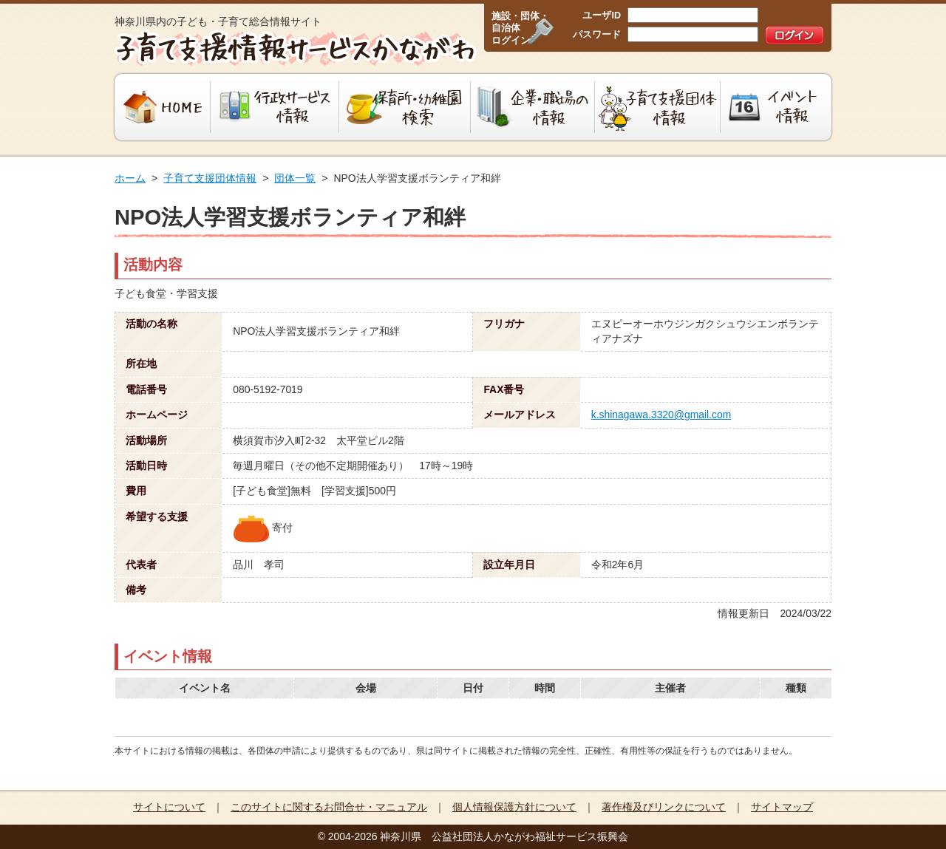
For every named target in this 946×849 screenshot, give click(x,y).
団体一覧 (295, 178)
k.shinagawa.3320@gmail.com (661, 414)
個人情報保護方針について (514, 807)
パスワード (597, 35)
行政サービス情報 (275, 107)
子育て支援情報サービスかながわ (294, 48)
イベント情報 (778, 107)
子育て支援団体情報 (658, 107)
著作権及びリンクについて (664, 807)
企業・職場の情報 (533, 107)
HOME (161, 107)
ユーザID (601, 15)
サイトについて (169, 807)
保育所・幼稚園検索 (405, 107)
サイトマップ (782, 807)
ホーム (130, 178)
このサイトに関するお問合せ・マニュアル (329, 807)
